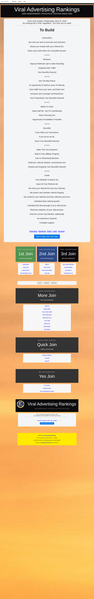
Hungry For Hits (25, 270)
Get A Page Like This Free (47, 237)
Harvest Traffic (47, 308)
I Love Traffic (47, 320)
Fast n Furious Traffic (47, 311)
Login (24, 1)
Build (49, 231)
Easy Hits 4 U (68, 270)
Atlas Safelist (47, 329)
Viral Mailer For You (68, 273)
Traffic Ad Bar (26, 264)
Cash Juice (47, 273)
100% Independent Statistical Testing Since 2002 (47, 14)
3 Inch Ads (47, 358)
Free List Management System (47, 391)
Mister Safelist (47, 326)
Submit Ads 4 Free (47, 317)
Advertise (14, 1)
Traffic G (47, 264)
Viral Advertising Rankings (47, 9)
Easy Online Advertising (68, 264)
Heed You (47, 306)
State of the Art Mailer (47, 270)
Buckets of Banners (47, 355)
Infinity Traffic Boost (47, 314)
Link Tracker (47, 385)
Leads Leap (25, 267)
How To (39, 282)
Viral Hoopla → (5, 1)
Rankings (42, 231)
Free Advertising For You (25, 273)
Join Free (54, 282)
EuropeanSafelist (68, 267)
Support (61, 231)
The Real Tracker (47, 388)
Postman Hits (47, 323)
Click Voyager (47, 267)
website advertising (45, 442)
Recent (19, 1)
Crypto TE (47, 361)
